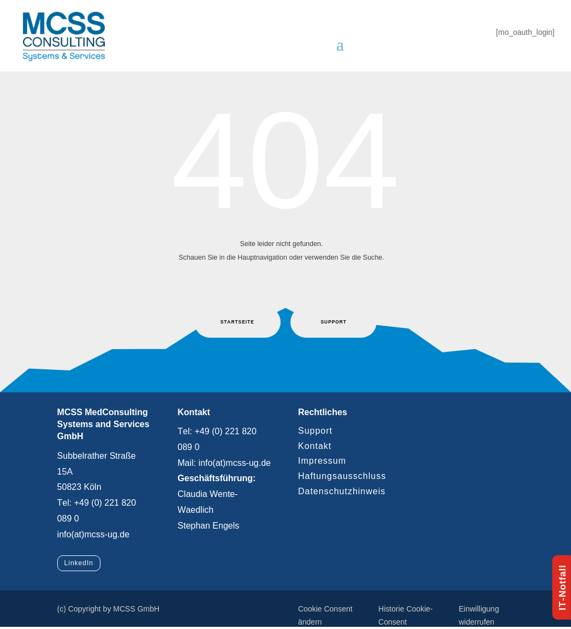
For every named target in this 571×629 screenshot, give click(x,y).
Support (315, 430)
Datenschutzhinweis (341, 491)
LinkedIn (78, 563)
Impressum (322, 460)
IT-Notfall (562, 587)
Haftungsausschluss (342, 476)
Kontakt (314, 446)
